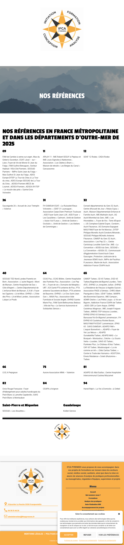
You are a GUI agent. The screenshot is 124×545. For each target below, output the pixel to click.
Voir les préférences (109, 535)
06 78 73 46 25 (13, 2)
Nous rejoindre (84, 62)
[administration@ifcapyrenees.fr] (5, 516)
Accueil (15, 56)
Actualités (61, 62)
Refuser (87, 535)
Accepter (68, 535)
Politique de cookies (71, 540)
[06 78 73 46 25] (5, 2)
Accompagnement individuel (44, 62)
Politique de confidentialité (88, 540)
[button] (119, 514)
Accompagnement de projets (100, 56)
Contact (72, 62)
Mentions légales (33, 534)
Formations (44, 56)
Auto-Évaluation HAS (79, 56)
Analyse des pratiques (59, 56)
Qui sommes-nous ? (29, 56)
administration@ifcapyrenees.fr (21, 517)
